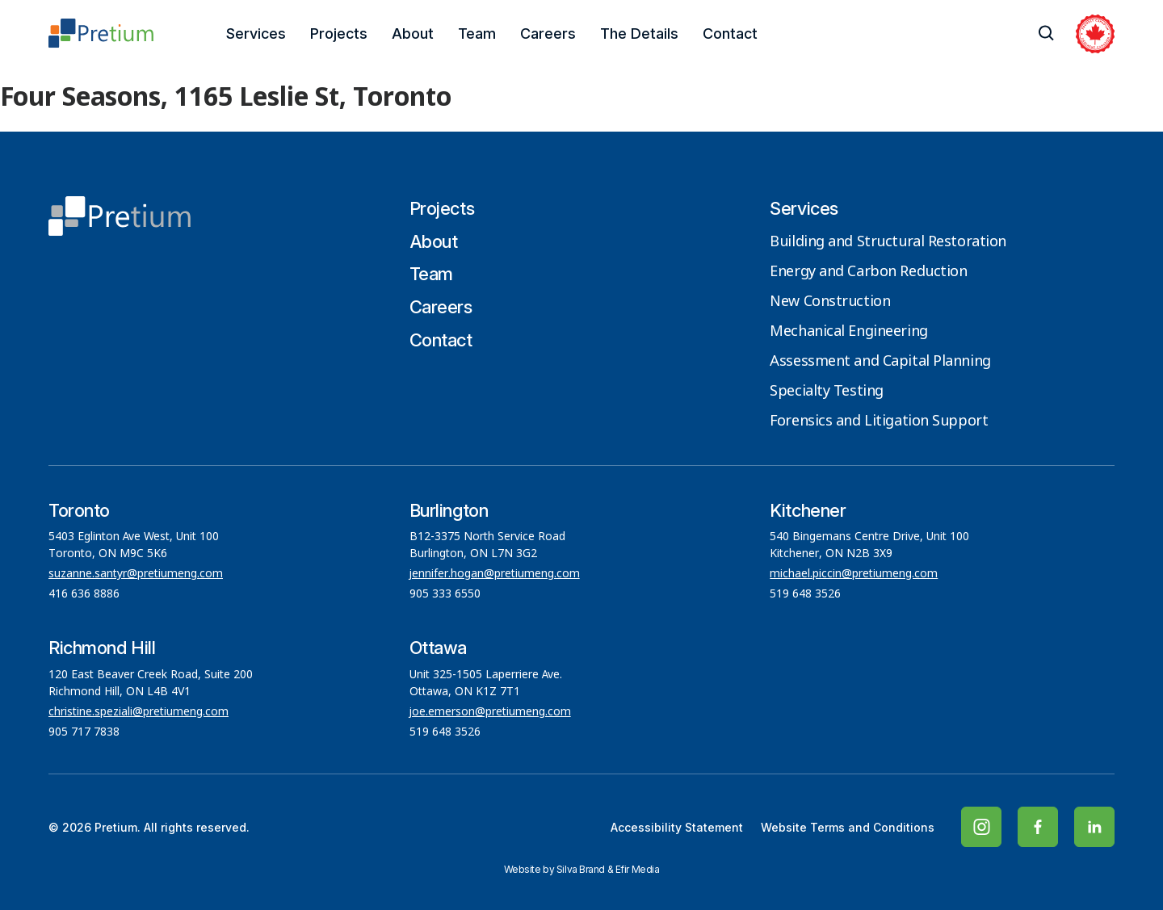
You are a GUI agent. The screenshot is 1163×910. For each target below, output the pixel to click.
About (413, 33)
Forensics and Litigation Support (879, 421)
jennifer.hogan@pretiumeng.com (494, 574)
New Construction (830, 302)
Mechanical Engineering (848, 332)
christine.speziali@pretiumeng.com (138, 712)
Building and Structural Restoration (888, 242)
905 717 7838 (84, 732)
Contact (730, 33)
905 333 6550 (445, 594)
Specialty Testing (827, 391)
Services (256, 33)
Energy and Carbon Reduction (868, 272)
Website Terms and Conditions (847, 827)
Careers (548, 33)
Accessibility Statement (677, 827)
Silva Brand (580, 869)
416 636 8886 (84, 594)
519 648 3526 (807, 594)
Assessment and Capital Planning (880, 361)
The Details (639, 33)
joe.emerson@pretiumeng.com (490, 712)
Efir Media (637, 869)
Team (477, 33)
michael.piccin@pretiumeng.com (854, 574)
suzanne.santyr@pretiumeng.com (135, 574)
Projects (338, 33)
